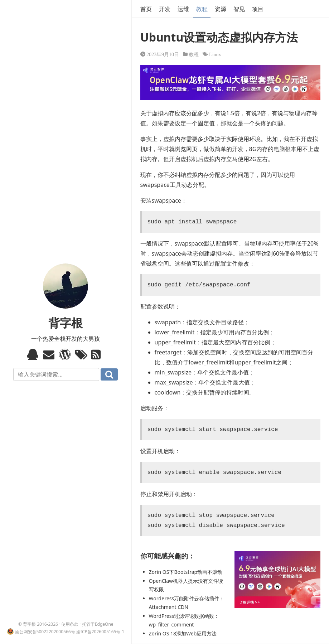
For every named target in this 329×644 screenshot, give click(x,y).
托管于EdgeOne (97, 624)
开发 (164, 9)
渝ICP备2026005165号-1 (100, 632)
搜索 (109, 374)
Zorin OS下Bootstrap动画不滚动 (186, 571)
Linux (215, 54)
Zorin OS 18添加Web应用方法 (183, 633)
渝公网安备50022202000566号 (45, 632)
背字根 (65, 322)
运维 (183, 9)
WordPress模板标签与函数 (65, 354)
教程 (202, 9)
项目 (257, 9)
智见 (239, 9)
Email (49, 354)
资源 (220, 9)
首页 (146, 9)
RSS (97, 354)
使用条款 (69, 624)
